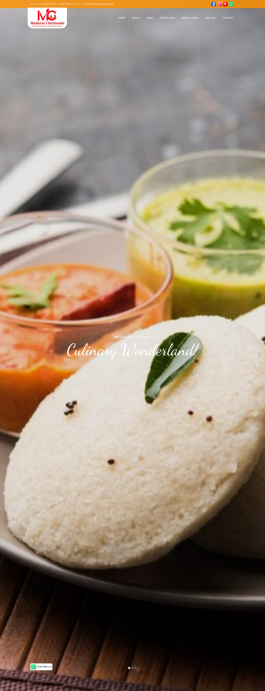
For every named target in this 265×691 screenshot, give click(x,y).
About (136, 18)
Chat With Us (41, 666)
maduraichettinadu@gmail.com (99, 4)
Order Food (167, 18)
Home (121, 18)
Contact (228, 18)
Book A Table (190, 18)
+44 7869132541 (48, 4)
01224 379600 (65, 4)
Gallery (210, 18)
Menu (150, 18)
